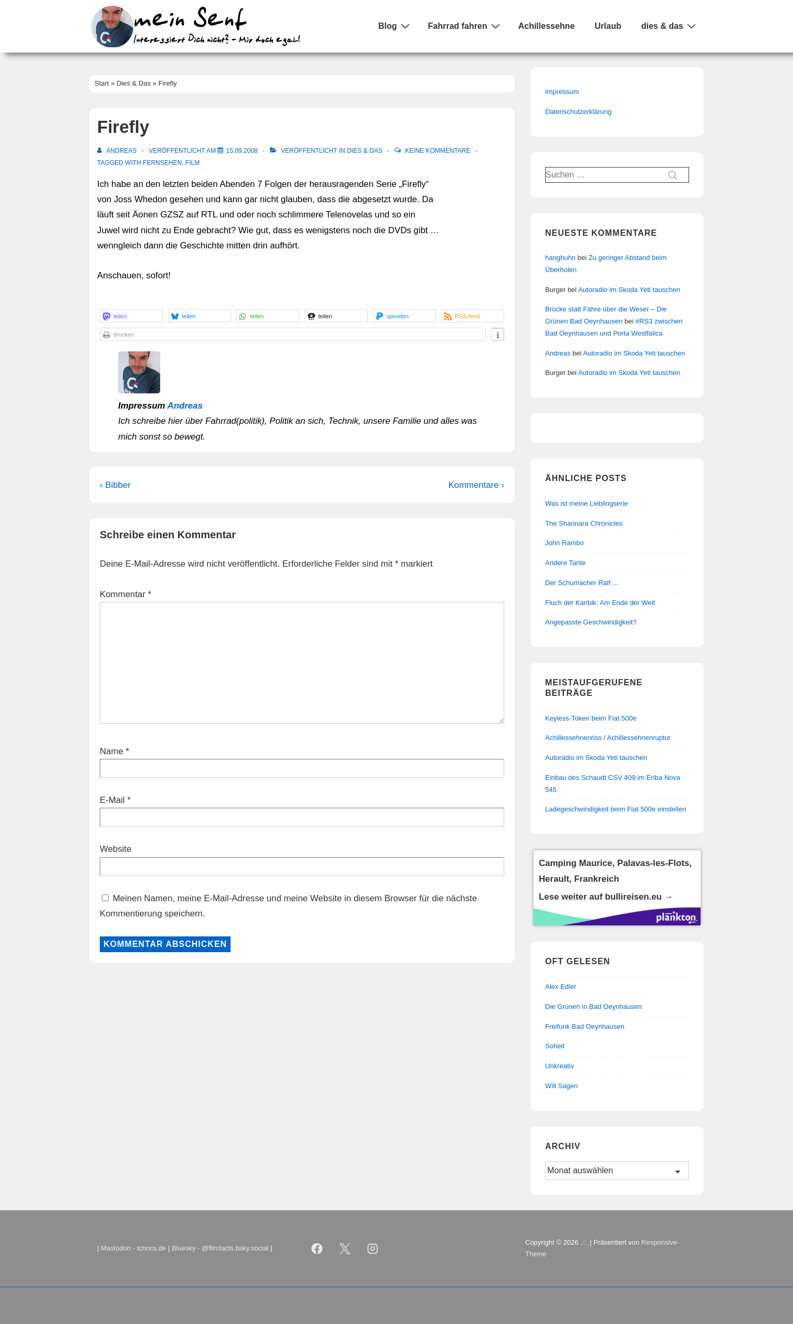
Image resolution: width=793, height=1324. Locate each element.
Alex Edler (560, 987)
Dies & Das (364, 150)
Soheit (555, 1046)
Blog (395, 25)
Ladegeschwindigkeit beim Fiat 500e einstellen (615, 809)
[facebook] (317, 1248)
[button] (131, 315)
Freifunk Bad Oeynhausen (584, 1026)
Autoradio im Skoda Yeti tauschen (629, 290)
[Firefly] (241, 150)
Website (115, 849)
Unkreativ (559, 1066)
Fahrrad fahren (465, 25)
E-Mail (112, 800)
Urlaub (607, 26)
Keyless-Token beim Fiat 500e (591, 718)
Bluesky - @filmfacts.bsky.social (220, 1248)
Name (111, 751)
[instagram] (373, 1248)
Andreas (185, 406)
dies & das (669, 25)
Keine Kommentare (437, 150)
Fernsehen (162, 162)
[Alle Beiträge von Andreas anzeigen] (118, 150)
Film (192, 162)
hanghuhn (560, 258)
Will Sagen (561, 1086)
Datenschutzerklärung (578, 112)
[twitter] (345, 1248)
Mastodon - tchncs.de (133, 1248)
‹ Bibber (115, 485)
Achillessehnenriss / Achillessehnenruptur (608, 738)
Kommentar (125, 594)
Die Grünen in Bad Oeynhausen (593, 1006)
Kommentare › (476, 485)
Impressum (562, 92)
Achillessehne (546, 26)
